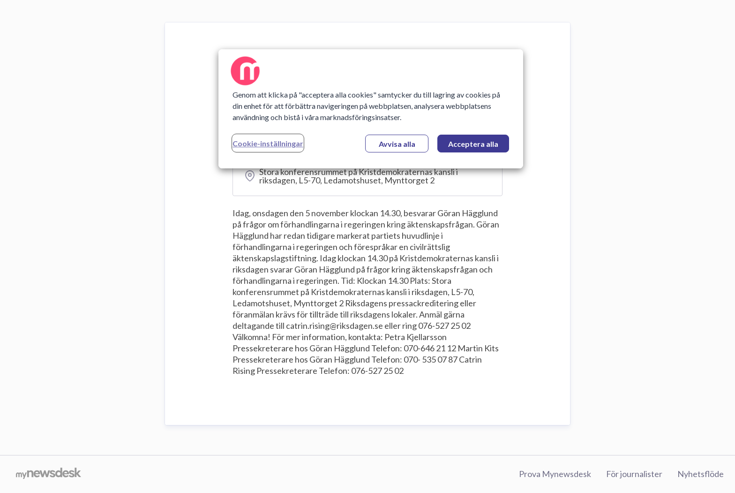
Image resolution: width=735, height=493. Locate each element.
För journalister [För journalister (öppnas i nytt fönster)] (634, 474)
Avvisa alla (397, 143)
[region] (370, 108)
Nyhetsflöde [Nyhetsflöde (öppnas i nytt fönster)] (700, 474)
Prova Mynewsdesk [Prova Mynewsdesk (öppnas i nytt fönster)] (555, 474)
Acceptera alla (473, 143)
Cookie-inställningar (267, 143)
